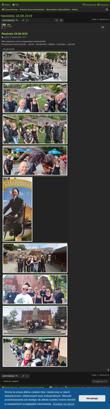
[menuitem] (15, 5)
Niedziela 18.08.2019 (16, 16)
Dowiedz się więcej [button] (63, 404)
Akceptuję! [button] (92, 398)
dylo (9, 24)
